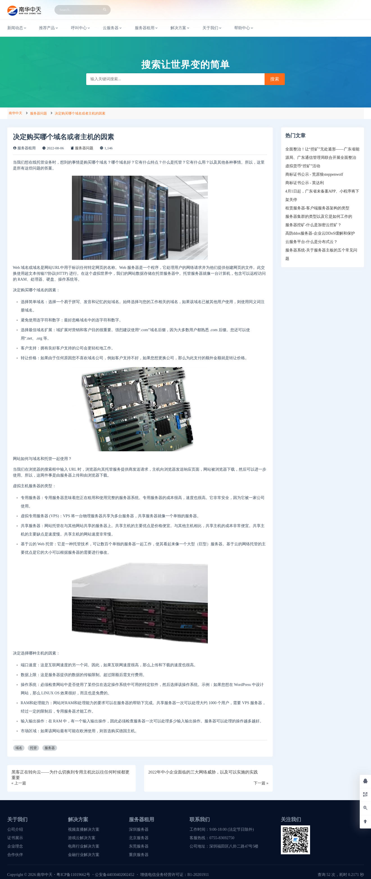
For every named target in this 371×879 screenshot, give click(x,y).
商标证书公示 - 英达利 (304, 183)
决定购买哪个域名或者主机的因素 (80, 113)
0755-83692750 (221, 838)
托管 (33, 748)
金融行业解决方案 (83, 855)
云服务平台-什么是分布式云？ (311, 242)
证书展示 (15, 838)
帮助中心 (244, 28)
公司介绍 (15, 829)
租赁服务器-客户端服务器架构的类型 (317, 208)
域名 (18, 748)
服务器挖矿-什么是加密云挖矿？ (313, 225)
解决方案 (180, 28)
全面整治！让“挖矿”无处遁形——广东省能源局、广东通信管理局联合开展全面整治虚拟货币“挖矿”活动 (322, 157)
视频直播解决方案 (83, 829)
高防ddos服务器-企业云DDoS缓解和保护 (320, 233)
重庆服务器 (139, 855)
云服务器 (112, 28)
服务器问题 (38, 113)
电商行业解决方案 (83, 846)
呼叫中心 (81, 28)
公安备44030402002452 (114, 875)
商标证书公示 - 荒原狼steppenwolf (314, 174)
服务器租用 (146, 28)
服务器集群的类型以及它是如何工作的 (318, 216)
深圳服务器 (139, 829)
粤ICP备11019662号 (73, 875)
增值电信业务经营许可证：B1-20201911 (174, 875)
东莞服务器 (139, 846)
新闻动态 (17, 28)
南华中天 (15, 113)
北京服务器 (139, 838)
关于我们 (212, 28)
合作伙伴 (15, 855)
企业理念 (15, 846)
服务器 (50, 748)
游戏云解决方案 (81, 838)
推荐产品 (49, 28)
